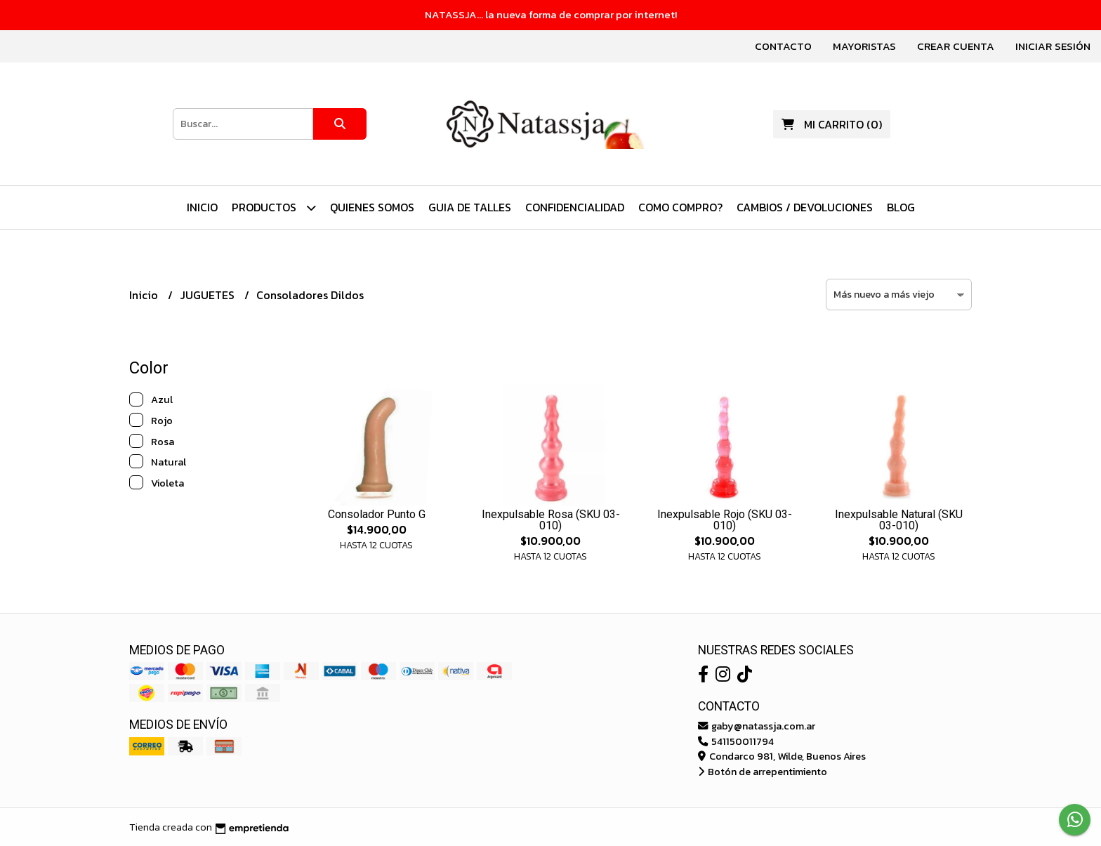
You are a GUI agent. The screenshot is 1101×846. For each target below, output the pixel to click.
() (832, 124)
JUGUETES (208, 294)
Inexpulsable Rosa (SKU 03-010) (551, 520)
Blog (901, 207)
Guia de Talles (469, 207)
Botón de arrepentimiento (762, 771)
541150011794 (736, 741)
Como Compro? (680, 207)
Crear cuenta (955, 46)
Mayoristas (864, 46)
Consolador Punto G (377, 514)
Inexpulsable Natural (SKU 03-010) (899, 520)
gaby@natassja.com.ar (756, 726)
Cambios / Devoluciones (805, 207)
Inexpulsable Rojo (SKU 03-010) (724, 520)
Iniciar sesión (1052, 46)
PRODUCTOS (274, 207)
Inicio (202, 207)
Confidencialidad (574, 207)
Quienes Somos (372, 207)
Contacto (783, 46)
